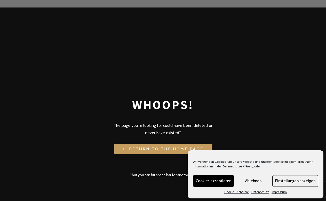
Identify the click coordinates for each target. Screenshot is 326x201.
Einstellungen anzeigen (295, 181)
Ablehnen (253, 181)
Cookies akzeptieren (213, 181)
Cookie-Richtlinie (236, 192)
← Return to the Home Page (163, 148)
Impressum (279, 192)
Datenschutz (260, 192)
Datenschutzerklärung (237, 166)
